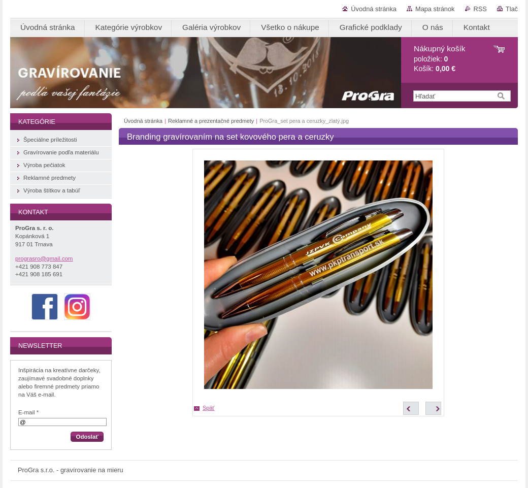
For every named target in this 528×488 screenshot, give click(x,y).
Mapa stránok (435, 9)
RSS (480, 9)
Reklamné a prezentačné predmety (211, 121)
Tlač (512, 9)
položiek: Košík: (439, 59)
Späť (208, 408)
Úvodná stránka (374, 9)
